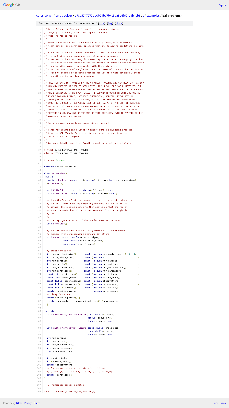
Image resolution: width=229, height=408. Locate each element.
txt (216, 402)
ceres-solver (44, 15)
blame (119, 23)
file (101, 23)
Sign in (222, 5)
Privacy (28, 402)
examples (153, 15)
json (223, 402)
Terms (37, 402)
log (110, 23)
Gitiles (19, 402)
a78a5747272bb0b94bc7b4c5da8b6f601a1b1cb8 (108, 15)
